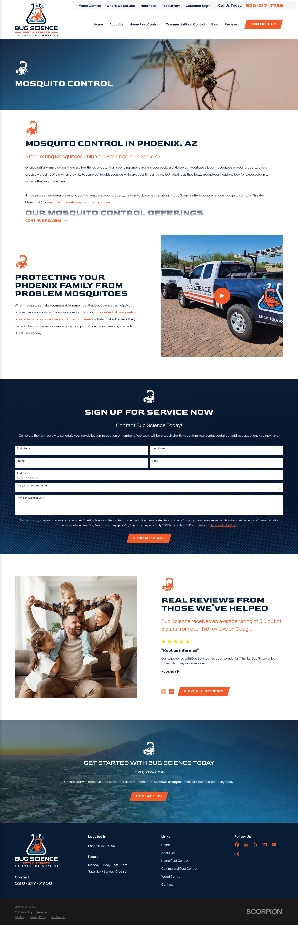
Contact (167, 884)
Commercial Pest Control (179, 868)
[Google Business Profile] (246, 844)
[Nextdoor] (264, 844)
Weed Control (90, 5)
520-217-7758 (264, 5)
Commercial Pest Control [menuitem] (185, 24)
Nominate (148, 5)
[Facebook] (237, 844)
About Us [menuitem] (116, 24)
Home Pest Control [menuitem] (144, 24)
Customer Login (198, 5)
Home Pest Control (175, 860)
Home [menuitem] (98, 24)
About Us (168, 853)
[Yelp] (255, 844)
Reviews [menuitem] (231, 24)
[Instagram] (237, 854)
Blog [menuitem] (214, 24)
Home (165, 845)
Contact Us (263, 24)
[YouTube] (274, 844)
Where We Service (120, 5)
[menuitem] (20, 917)
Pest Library (171, 5)
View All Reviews (210, 691)
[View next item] (177, 691)
